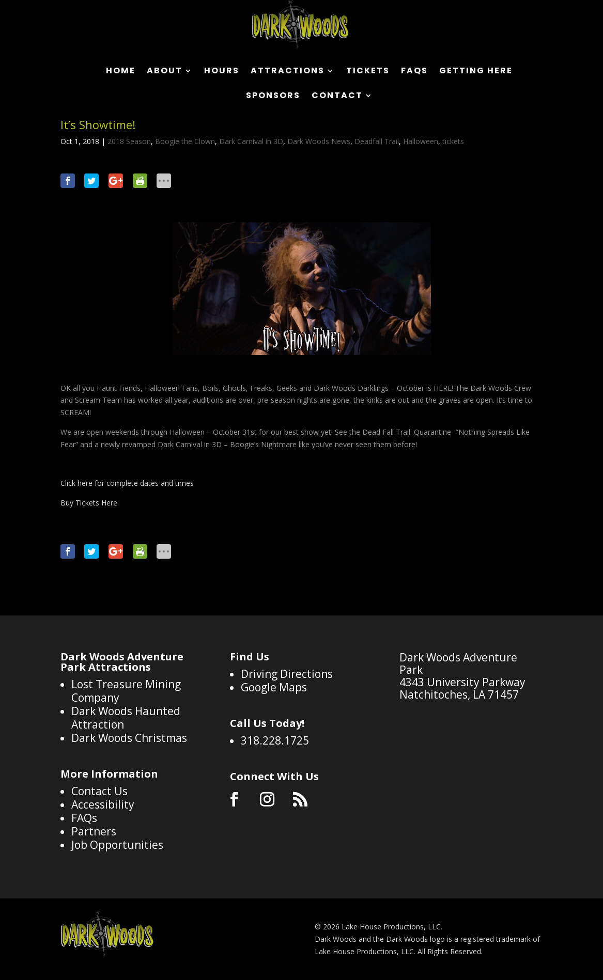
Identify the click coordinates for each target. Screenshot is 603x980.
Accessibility (102, 804)
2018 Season (129, 141)
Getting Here (476, 71)
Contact (337, 96)
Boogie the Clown (185, 141)
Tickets (368, 71)
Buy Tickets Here (88, 503)
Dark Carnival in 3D (251, 141)
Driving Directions (287, 674)
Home (120, 71)
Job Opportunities (117, 844)
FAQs (414, 71)
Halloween (420, 141)
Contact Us (99, 791)
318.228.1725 (275, 740)
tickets (453, 141)
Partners (93, 831)
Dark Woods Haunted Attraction (125, 718)
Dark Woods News (318, 141)
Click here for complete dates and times (127, 483)
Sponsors (273, 96)
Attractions (287, 71)
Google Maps (274, 687)
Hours (221, 71)
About (164, 71)
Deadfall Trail (376, 141)
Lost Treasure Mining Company (126, 691)
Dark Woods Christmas (129, 738)
